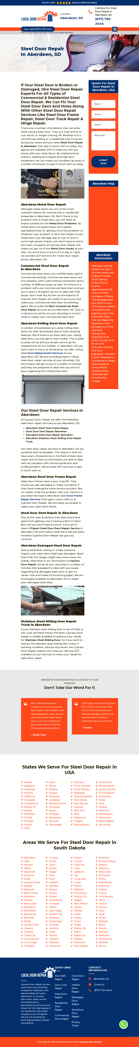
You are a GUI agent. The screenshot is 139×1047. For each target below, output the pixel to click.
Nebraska (79, 793)
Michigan (54, 814)
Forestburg (55, 900)
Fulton (52, 907)
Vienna (103, 907)
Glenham (54, 917)
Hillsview (54, 942)
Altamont (29, 871)
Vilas (101, 910)
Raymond (79, 942)
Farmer (53, 889)
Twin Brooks (106, 896)
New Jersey (80, 800)
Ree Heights (81, 946)
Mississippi (55, 824)
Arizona (28, 793)
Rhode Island (106, 785)
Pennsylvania (81, 824)
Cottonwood (31, 939)
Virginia (103, 807)
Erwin (52, 879)
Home (24, 32)
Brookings (30, 914)
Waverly (103, 931)
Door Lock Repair (61, 987)
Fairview (53, 886)
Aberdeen (29, 857)
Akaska (28, 864)
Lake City (79, 864)
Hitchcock (55, 946)
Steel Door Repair (61, 996)
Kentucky (54, 796)
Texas (102, 800)
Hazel (52, 931)
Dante (52, 861)
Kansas (53, 793)
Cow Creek (30, 942)
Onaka (78, 917)
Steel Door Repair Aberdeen (61, 32)
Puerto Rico (105, 782)
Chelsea (28, 931)
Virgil (101, 914)
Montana (79, 782)
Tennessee (105, 796)
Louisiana (54, 800)
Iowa (27, 828)
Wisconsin (105, 817)
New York (79, 810)
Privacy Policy (76, 1024)
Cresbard (29, 946)
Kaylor (77, 857)
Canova (28, 928)
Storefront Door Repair (78, 1013)
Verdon (103, 903)
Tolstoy (103, 889)
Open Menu (114, 29)
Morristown (80, 893)
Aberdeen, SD (71, 18)
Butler (27, 921)
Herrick (53, 935)
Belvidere (29, 896)
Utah (101, 803)
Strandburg (105, 882)
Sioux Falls (105, 871)
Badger (28, 886)
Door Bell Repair (60, 978)
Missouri (54, 821)
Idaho (52, 782)
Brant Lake (30, 903)
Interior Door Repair (76, 988)
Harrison (54, 928)
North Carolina (82, 785)
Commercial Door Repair (61, 1017)
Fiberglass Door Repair (78, 1000)
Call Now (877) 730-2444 (38, 29)
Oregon (78, 821)
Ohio (76, 814)
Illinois (52, 785)
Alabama (29, 785)
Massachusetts (58, 803)
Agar (27, 861)
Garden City (55, 914)
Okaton (78, 910)
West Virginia (106, 821)
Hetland (53, 939)
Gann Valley (55, 910)
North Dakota (82, 789)
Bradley (28, 900)
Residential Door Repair (61, 1006)
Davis (52, 864)
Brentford (29, 907)
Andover (29, 875)
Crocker (53, 857)
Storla (102, 879)
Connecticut (31, 803)
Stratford (104, 886)
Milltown (79, 889)
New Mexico (81, 803)
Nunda (78, 907)
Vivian (102, 917)
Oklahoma (80, 817)
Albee (27, 868)
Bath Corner (31, 893)
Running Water (107, 861)
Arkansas (29, 789)
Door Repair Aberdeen (37, 32)
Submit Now (103, 162)
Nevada (78, 807)
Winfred (103, 942)
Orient (77, 921)
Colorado (29, 800)
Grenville (54, 924)
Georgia (28, 821)
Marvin (78, 886)
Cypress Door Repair (91, 1042)
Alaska (28, 782)
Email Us (99, 984)
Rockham (104, 857)
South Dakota (107, 793)
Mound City (80, 896)
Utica (102, 900)
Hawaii (28, 824)
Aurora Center (32, 882)
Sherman (104, 868)
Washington (106, 814)
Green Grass (56, 921)
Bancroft (29, 889)
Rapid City (80, 935)
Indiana (53, 789)
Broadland (30, 910)
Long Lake (80, 879)
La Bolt (78, 861)
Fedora (53, 893)
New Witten (81, 903)
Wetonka (104, 935)
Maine (52, 810)
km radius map (103, 216)
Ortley (77, 924)
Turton (103, 893)
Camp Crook (31, 924)
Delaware (29, 814)
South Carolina (107, 789)
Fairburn (53, 882)
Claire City (30, 935)
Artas (27, 879)
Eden (52, 875)
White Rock (105, 939)
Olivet (77, 914)
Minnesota (55, 817)
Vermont (104, 810)
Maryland (54, 807)
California (29, 796)
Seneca (103, 864)
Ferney (53, 896)
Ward (102, 924)
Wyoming (104, 824)
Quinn (77, 931)
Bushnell (29, 917)
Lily (76, 875)
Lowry (77, 882)
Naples (78, 900)
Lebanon (79, 871)
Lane (77, 868)
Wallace (103, 921)
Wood (102, 946)
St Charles (104, 875)
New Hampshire (83, 796)
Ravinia (78, 939)
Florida (28, 817)
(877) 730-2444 (103, 990)
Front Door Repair (78, 978)
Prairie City (80, 928)
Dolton (53, 868)
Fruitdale (54, 903)
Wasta (102, 928)
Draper (53, 871)
